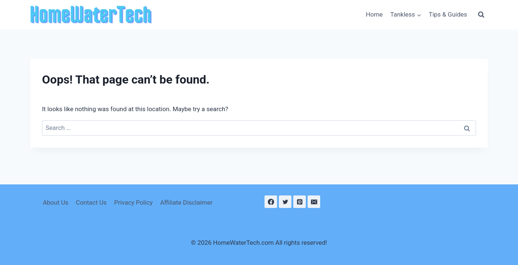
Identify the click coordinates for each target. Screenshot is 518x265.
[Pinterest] (299, 201)
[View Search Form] (481, 14)
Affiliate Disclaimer (186, 202)
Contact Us (91, 202)
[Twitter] (285, 201)
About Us (55, 202)
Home (374, 14)
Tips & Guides (448, 14)
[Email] (314, 201)
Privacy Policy (133, 202)
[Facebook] (271, 201)
